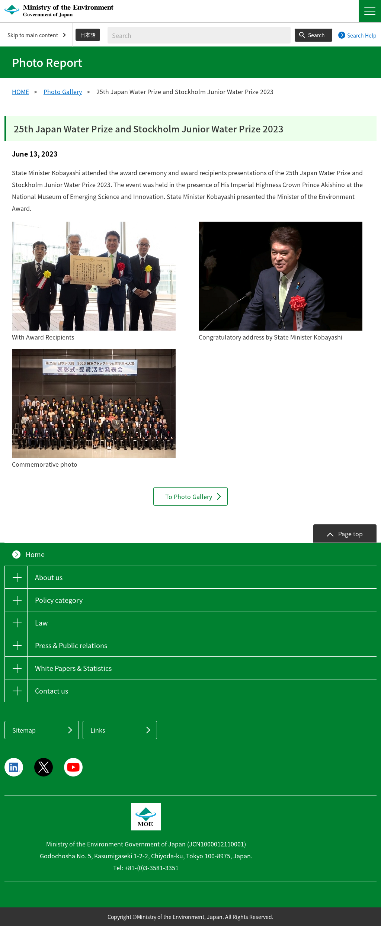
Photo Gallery (63, 91)
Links (97, 730)
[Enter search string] (199, 35)
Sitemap (24, 730)
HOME (20, 91)
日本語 (88, 34)
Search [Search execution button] (316, 35)
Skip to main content (32, 35)
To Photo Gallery (188, 496)
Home (35, 554)
